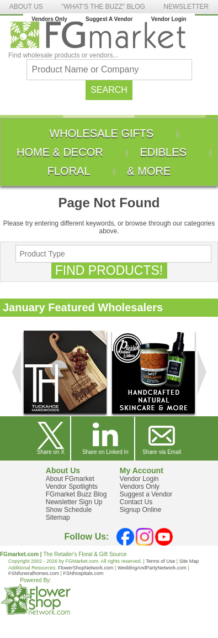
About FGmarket (70, 479)
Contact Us (136, 502)
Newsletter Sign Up (74, 502)
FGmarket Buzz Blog (76, 494)
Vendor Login (169, 19)
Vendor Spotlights (72, 486)
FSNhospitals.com (83, 573)
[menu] (109, 152)
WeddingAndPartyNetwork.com (152, 568)
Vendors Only (49, 19)
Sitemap (58, 517)
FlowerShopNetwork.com (86, 568)
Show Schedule (69, 510)
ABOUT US (26, 7)
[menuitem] (101, 133)
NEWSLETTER (186, 7)
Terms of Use (160, 561)
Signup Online (140, 510)
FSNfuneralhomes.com (33, 573)
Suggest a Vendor (146, 494)
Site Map (189, 561)
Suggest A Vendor (109, 19)
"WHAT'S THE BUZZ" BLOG (103, 7)
